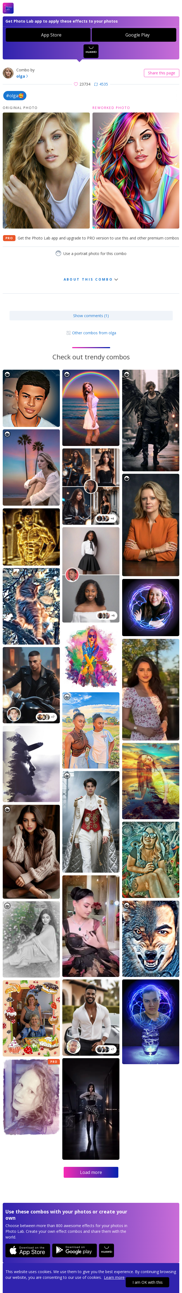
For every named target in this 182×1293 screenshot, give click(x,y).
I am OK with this (147, 1282)
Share (161, 72)
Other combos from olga (91, 332)
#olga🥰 (15, 96)
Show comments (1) (91, 315)
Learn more (114, 1277)
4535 (101, 84)
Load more (91, 1172)
